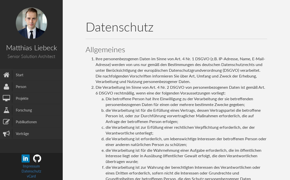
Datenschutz (31, 171)
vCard (31, 176)
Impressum (31, 166)
